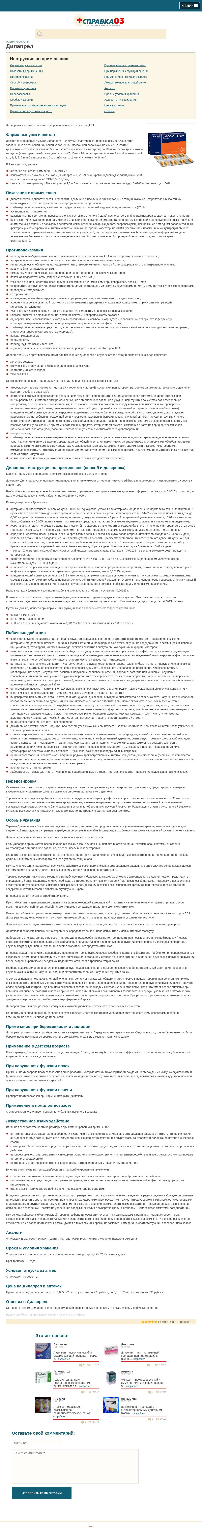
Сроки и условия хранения (121, 94)
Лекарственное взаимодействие (125, 82)
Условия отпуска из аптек (120, 99)
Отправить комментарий (41, 1493)
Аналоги (109, 88)
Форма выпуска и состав (26, 65)
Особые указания (21, 99)
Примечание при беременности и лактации (38, 105)
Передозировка (20, 94)
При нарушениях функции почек (125, 65)
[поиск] (104, 34)
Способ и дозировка (23, 82)
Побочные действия (23, 88)
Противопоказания (22, 76)
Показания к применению (26, 71)
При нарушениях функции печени (126, 71)
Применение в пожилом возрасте (125, 76)
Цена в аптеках (114, 105)
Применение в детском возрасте (31, 111)
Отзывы (109, 111)
